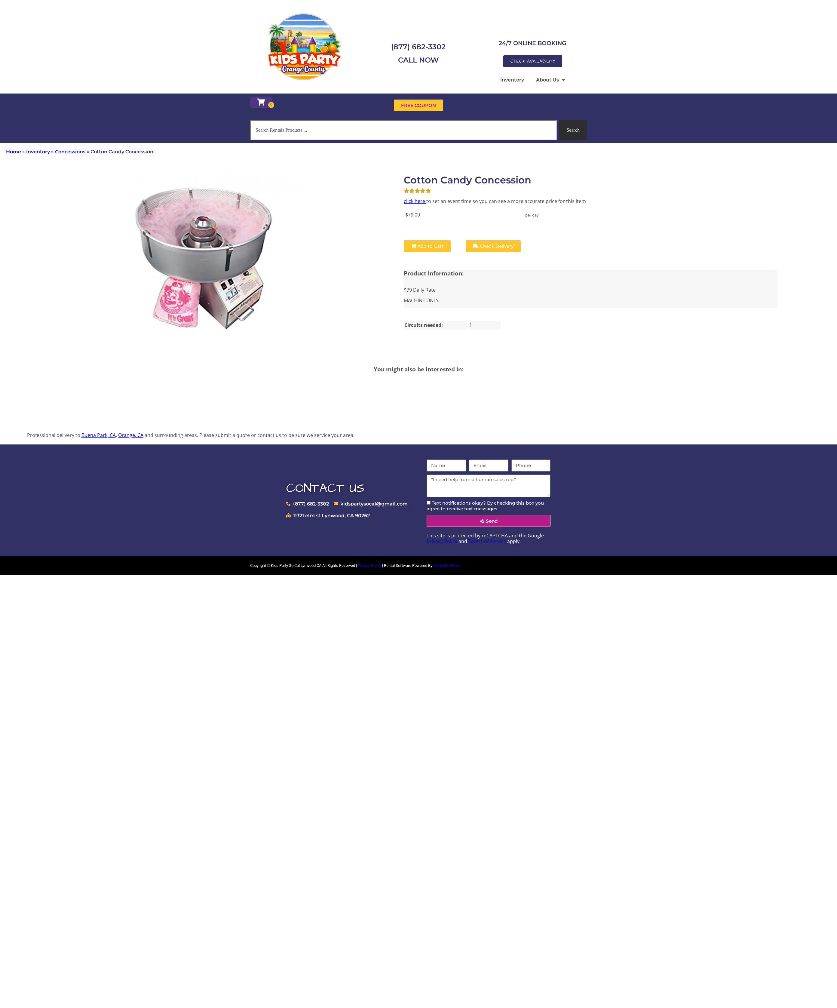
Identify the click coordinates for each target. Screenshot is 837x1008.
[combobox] (403, 130)
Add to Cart (427, 246)
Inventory (512, 80)
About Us (550, 80)
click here (415, 201)
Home (13, 152)
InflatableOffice (446, 565)
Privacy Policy (442, 541)
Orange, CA (130, 435)
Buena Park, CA (98, 435)
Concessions (70, 152)
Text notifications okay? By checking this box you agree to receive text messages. (485, 506)
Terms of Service (487, 541)
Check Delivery (493, 246)
